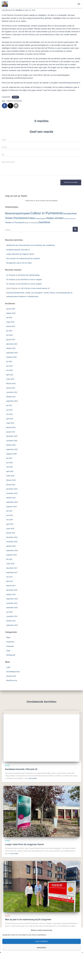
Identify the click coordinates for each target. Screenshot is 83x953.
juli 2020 (9, 458)
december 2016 (11, 590)
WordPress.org (11, 680)
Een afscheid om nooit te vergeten (30, 279)
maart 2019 (10, 528)
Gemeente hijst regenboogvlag (28, 275)
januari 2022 (10, 388)
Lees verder (32, 778)
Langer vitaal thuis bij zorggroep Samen (20, 254)
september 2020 (12, 449)
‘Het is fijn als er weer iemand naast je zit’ (35, 288)
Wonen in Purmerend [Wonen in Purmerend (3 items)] (31, 223)
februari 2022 (11, 383)
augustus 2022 (11, 357)
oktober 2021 (11, 397)
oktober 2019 (11, 498)
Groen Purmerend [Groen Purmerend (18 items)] (16, 218)
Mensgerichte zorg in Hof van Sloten (19, 263)
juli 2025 (9, 317)
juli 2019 (9, 511)
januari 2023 (10, 339)
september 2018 (12, 550)
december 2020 (11, 436)
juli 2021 (9, 405)
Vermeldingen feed (13, 672)
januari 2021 (10, 432)
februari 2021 (11, 427)
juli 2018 (9, 559)
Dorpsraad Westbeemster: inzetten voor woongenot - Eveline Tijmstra (30, 293)
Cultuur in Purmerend (14, 101)
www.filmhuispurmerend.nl (69, 83)
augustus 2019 (11, 506)
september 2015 (12, 607)
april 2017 (9, 581)
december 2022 (11, 344)
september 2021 (12, 401)
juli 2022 (9, 361)
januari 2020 (10, 484)
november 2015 (11, 603)
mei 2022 (9, 370)
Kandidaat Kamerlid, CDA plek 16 (18, 250)
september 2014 (12, 625)
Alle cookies (41, 941)
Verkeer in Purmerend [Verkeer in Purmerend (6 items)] (14, 222)
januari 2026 (10, 309)
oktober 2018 (11, 546)
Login (8, 667)
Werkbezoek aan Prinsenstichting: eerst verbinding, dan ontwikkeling (30, 245)
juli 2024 (9, 331)
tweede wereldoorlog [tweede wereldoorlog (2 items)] (69, 218)
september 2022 (12, 353)
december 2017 (11, 568)
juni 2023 (9, 335)
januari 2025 (10, 326)
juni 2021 (9, 410)
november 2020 (11, 441)
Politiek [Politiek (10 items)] (31, 218)
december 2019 (11, 489)
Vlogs (8, 651)
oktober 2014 (11, 621)
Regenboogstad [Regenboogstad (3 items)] (41, 218)
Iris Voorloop (10, 275)
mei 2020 (9, 467)
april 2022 (9, 375)
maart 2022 (10, 379)
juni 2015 (9, 612)
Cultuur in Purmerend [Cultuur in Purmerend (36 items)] (46, 213)
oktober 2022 (11, 348)
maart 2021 (10, 423)
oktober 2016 (11, 594)
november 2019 (11, 493)
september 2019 (12, 502)
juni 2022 (9, 366)
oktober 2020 (11, 445)
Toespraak (10, 646)
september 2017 (12, 572)
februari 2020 (11, 480)
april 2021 (9, 419)
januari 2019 (10, 533)
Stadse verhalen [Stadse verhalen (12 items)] (55, 218)
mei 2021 (9, 414)
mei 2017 (9, 577)
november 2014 (11, 616)
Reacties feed (11, 676)
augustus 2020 (11, 454)
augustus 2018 (11, 555)
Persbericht (10, 642)
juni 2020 (9, 463)
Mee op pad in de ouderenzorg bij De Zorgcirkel (23, 258)
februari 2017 (11, 585)
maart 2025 (10, 322)
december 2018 (11, 537)
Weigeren (41, 948)
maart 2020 (10, 476)
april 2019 (9, 524)
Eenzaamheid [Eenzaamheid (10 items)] (69, 213)
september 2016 (12, 599)
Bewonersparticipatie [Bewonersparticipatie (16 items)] (17, 213)
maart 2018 (10, 564)
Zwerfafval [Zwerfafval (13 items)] (44, 222)
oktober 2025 (11, 313)
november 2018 (11, 542)
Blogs (15, 97)
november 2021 (11, 392)
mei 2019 (9, 520)
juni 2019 (9, 515)
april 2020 (9, 471)
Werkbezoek (10, 655)
